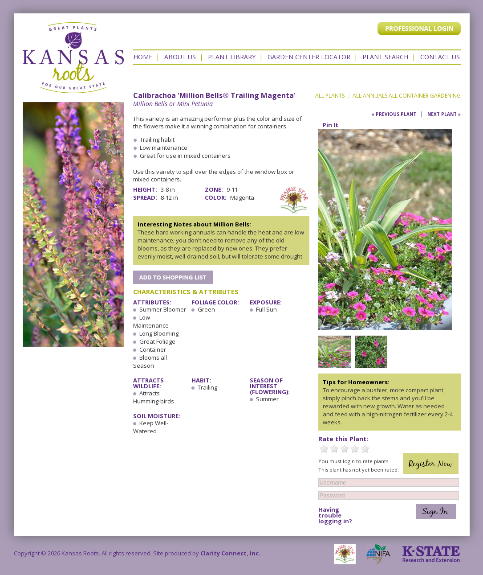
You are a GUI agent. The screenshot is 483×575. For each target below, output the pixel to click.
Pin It (330, 125)
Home (143, 57)
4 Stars (354, 448)
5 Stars (365, 448)
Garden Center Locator (309, 57)
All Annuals (370, 95)
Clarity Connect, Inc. (230, 553)
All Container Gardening (425, 95)
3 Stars (344, 448)
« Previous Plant (393, 114)
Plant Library (232, 57)
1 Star (324, 448)
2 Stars (334, 448)
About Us (180, 57)
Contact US (440, 57)
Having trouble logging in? (335, 515)
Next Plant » (444, 114)
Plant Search (385, 57)
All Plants (330, 95)
